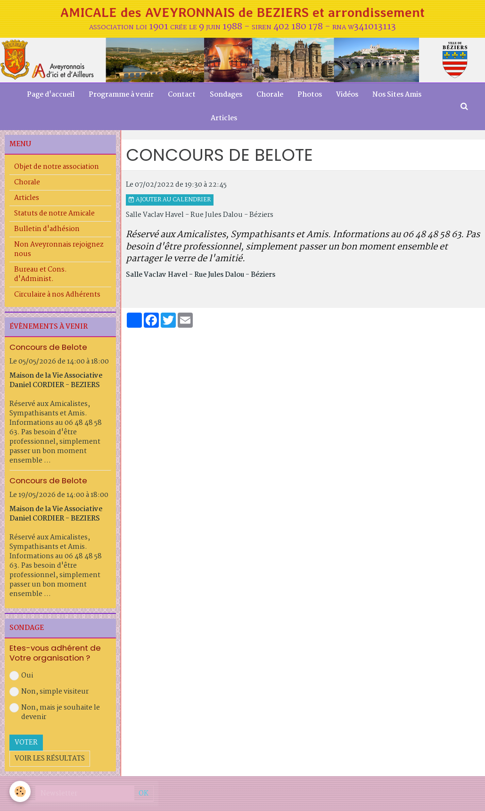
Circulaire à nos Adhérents (57, 294)
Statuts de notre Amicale (54, 213)
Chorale (269, 94)
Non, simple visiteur (49, 691)
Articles (224, 118)
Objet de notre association (56, 167)
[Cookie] (20, 791)
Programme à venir (121, 94)
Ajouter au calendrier (170, 200)
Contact (182, 94)
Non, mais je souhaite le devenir (54, 712)
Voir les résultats (50, 758)
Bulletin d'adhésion (47, 229)
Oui (21, 675)
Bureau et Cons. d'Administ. (40, 274)
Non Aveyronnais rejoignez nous (59, 249)
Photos (309, 94)
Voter (26, 742)
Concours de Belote (48, 347)
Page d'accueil (50, 94)
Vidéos (347, 94)
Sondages (226, 94)
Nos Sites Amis (396, 94)
